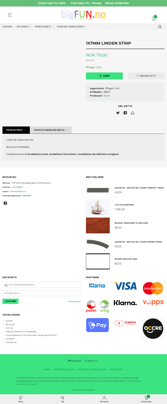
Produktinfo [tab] (14, 130)
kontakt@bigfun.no (18, 191)
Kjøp (104, 75)
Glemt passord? (74, 301)
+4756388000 (16, 187)
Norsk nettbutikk (117, 3)
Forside (9, 321)
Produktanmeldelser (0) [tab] (49, 130)
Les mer (128, 381)
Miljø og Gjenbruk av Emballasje (21, 331)
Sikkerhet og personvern (92, 369)
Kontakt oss (11, 342)
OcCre (107, 95)
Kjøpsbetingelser (64, 369)
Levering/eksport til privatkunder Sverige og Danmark (31, 335)
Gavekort (10, 338)
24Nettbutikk (89, 390)
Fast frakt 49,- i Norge (86, 3)
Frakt (47, 369)
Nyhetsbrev (116, 369)
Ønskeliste (146, 75)
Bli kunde (10, 324)
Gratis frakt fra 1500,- (52, 3)
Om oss (9, 328)
